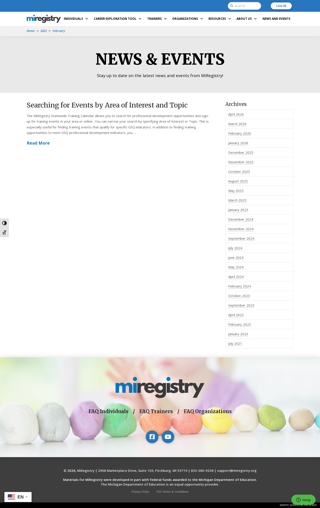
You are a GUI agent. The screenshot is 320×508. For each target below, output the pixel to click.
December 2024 (240, 219)
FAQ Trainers (156, 411)
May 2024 (236, 267)
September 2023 (241, 305)
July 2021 (235, 343)
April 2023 (236, 315)
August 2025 (238, 181)
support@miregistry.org (237, 470)
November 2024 (241, 229)
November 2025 (241, 162)
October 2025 (239, 171)
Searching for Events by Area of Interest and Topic (107, 105)
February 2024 (239, 286)
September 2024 (241, 238)
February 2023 (239, 324)
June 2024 (236, 257)
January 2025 (238, 209)
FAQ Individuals (108, 411)
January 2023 (238, 334)
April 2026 (236, 114)
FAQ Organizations (208, 411)
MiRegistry (85, 470)
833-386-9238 (202, 470)
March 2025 (237, 200)
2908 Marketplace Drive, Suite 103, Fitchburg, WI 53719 (142, 470)
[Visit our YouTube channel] (168, 436)
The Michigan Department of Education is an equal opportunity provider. (160, 484)
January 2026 (238, 143)
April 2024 (236, 276)
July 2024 (235, 248)
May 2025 (236, 190)
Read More (38, 143)
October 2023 (239, 295)
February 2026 (239, 133)
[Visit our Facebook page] (152, 436)
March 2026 (237, 124)
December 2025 (240, 152)
